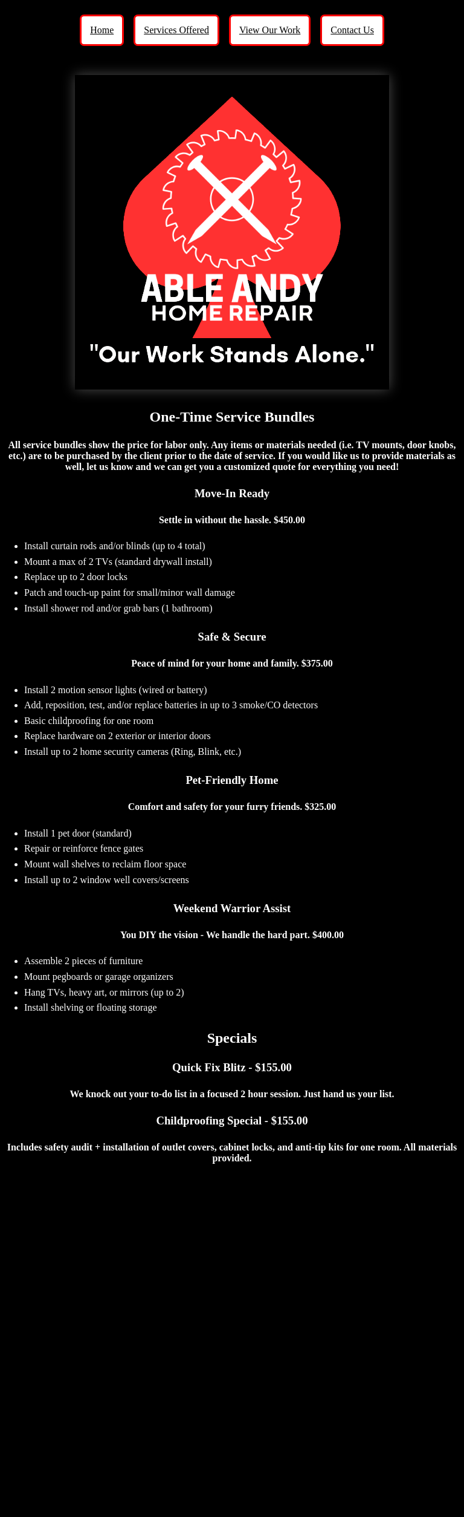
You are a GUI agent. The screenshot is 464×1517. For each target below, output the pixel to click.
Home (102, 30)
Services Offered (176, 30)
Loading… (232, 1340)
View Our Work (269, 30)
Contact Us (352, 30)
